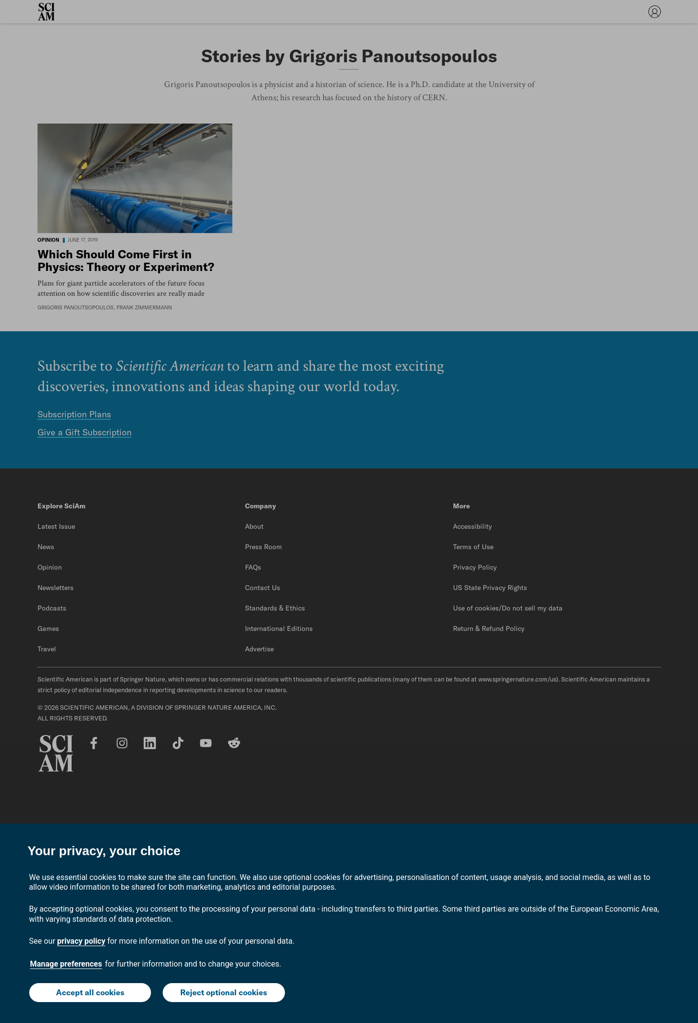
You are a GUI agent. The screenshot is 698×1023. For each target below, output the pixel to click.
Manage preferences (66, 964)
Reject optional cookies (223, 992)
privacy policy (81, 941)
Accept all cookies (90, 992)
